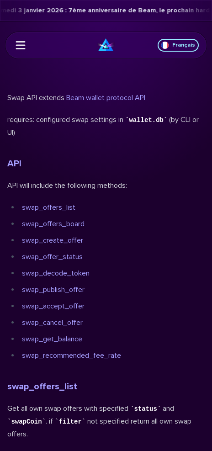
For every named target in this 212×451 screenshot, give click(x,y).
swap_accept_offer (53, 306)
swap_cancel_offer (52, 322)
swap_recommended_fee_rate (71, 355)
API (14, 163)
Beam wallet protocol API (105, 97)
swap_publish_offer (53, 289)
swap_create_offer (52, 240)
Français (178, 45)
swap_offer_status (52, 256)
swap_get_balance (52, 339)
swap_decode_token (56, 273)
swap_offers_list (48, 207)
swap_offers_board (53, 223)
